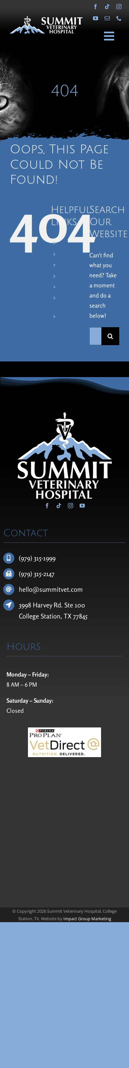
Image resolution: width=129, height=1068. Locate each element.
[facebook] (95, 6)
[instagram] (119, 6)
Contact (69, 287)
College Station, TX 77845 (53, 616)
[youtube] (95, 18)
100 (80, 605)
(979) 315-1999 (37, 558)
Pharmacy (71, 317)
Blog (66, 276)
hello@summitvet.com (51, 589)
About (67, 254)
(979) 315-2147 (37, 574)
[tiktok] (107, 6)
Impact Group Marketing (87, 919)
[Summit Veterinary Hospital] (46, 19)
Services (69, 265)
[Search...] (95, 336)
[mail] (107, 18)
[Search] (110, 336)
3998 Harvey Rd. (41, 605)
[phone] (119, 18)
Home (67, 243)
